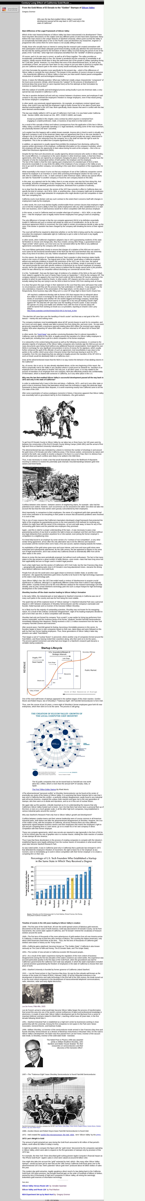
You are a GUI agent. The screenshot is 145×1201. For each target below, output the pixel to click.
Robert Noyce (36, 1127)
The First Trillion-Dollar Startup (44, 789)
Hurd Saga (42, 334)
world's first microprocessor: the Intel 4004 (57, 1135)
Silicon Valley (88, 8)
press (98, 1135)
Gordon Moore (91, 1126)
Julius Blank (66, 1126)
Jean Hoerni (58, 1126)
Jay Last (29, 1127)
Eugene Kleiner (82, 1126)
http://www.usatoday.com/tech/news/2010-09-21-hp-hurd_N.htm (52, 311)
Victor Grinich (74, 1126)
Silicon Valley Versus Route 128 (35, 1186)
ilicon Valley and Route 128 (34, 1190)
